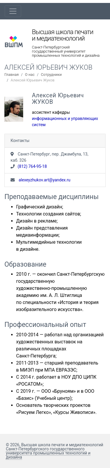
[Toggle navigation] (13, 11)
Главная (11, 74)
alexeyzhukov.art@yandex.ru (44, 180)
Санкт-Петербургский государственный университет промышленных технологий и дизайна (66, 51)
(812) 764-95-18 (32, 166)
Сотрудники (51, 74)
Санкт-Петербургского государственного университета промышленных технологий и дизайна (48, 453)
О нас (30, 74)
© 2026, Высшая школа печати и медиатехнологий (54, 444)
